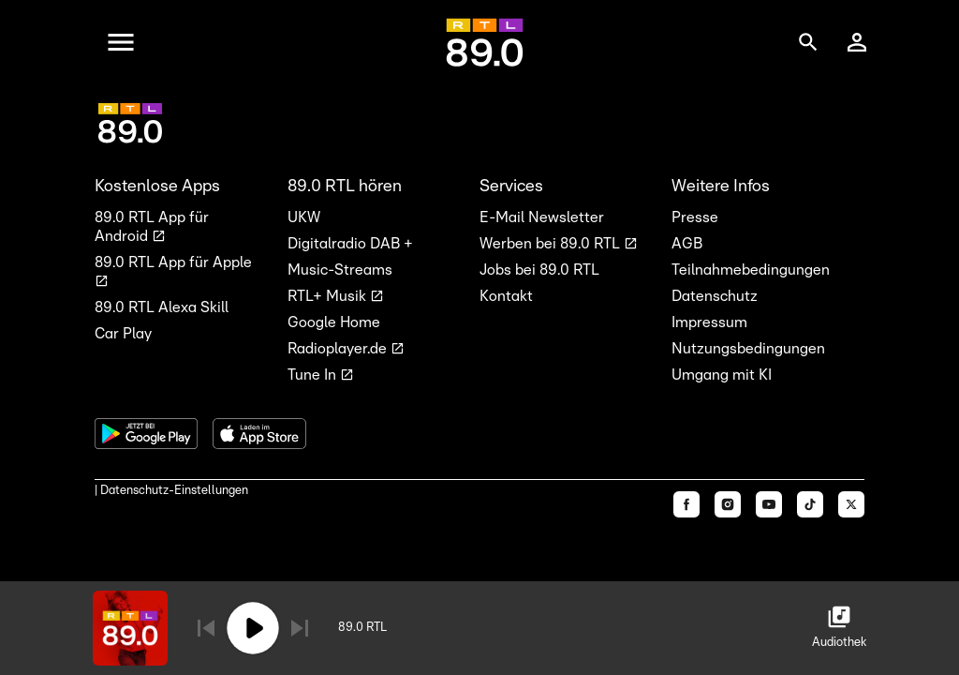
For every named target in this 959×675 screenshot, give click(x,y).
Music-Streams (340, 270)
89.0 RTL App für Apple (173, 262)
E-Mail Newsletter (542, 217)
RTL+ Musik (329, 296)
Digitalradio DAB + (350, 243)
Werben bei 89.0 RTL (552, 243)
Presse (694, 217)
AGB (686, 243)
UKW (304, 217)
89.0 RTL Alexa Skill (162, 307)
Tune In (314, 375)
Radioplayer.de (339, 348)
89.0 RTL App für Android (152, 227)
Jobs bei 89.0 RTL (539, 270)
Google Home (334, 322)
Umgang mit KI (721, 375)
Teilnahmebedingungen (750, 270)
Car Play (123, 333)
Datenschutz (714, 296)
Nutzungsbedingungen (748, 348)
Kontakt (506, 296)
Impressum (709, 322)
